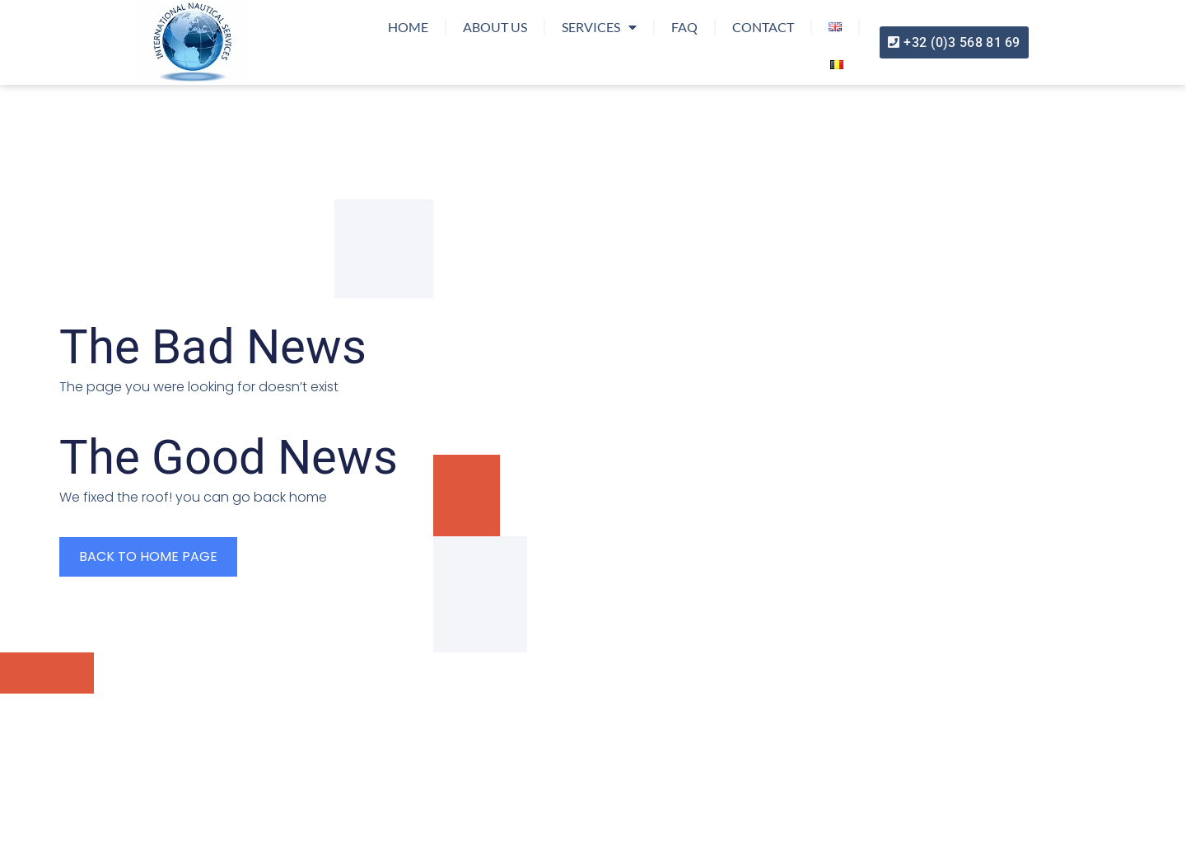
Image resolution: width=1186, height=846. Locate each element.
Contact (763, 27)
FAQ (684, 27)
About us (495, 27)
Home (408, 27)
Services (599, 27)
